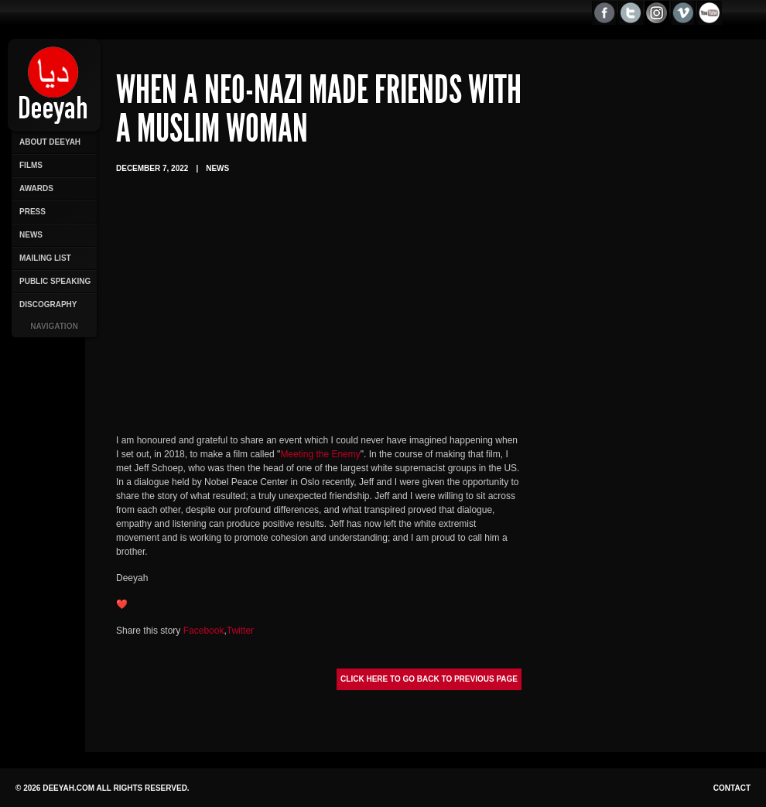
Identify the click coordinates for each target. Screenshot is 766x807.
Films (31, 165)
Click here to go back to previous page (429, 679)
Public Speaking (55, 281)
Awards (36, 188)
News (31, 235)
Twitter (240, 630)
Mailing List (45, 258)
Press (32, 211)
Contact (732, 788)
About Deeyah (49, 142)
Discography (48, 304)
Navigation (53, 326)
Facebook (203, 630)
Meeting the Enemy (320, 454)
